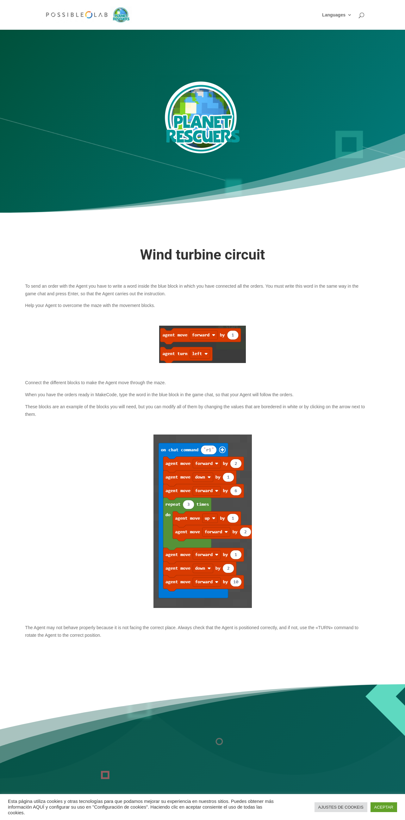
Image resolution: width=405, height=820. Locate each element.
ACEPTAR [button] (383, 807)
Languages (334, 15)
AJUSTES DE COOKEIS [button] (341, 807)
